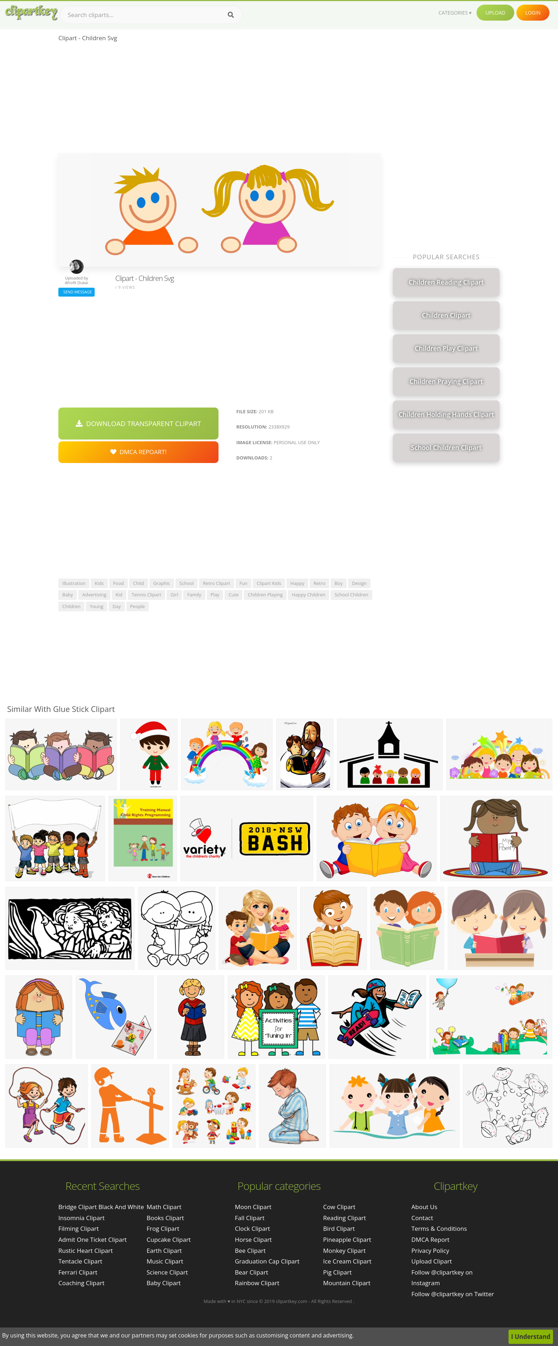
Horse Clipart (253, 1239)
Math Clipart (164, 1207)
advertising (94, 594)
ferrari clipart (77, 1272)
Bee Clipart (250, 1250)
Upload (495, 12)
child (138, 583)
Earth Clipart (164, 1250)
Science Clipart (167, 1272)
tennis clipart (146, 594)
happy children (308, 594)
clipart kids (269, 583)
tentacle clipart (80, 1261)
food (118, 583)
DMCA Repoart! (138, 452)
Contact (422, 1218)
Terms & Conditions (439, 1228)
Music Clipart (165, 1261)
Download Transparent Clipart (138, 423)
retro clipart (216, 583)
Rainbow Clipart (257, 1283)
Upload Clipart (431, 1261)
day (116, 606)
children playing (265, 594)
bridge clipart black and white (101, 1207)
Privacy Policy (430, 1250)
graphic (161, 583)
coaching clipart (81, 1283)
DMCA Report (430, 1239)
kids (99, 583)
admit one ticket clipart (92, 1239)
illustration (73, 583)
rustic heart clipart (85, 1250)
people (137, 606)
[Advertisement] (219, 100)
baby (67, 594)
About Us (424, 1207)
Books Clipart (165, 1218)
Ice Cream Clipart (347, 1261)
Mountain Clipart (346, 1283)
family (194, 594)
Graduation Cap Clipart (267, 1261)
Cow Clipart (339, 1207)
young (96, 606)
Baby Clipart (164, 1283)
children (71, 606)
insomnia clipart (81, 1218)
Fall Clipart (249, 1218)
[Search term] (151, 15)
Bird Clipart (339, 1228)
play (215, 594)
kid (119, 594)
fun (243, 583)
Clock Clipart (252, 1228)
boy (339, 583)
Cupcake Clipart (169, 1239)
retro (319, 583)
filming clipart (78, 1228)
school (186, 583)
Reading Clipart (344, 1218)
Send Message (76, 291)
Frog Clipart (163, 1228)
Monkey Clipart (344, 1250)
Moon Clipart (253, 1207)
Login (533, 12)
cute (233, 594)
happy (297, 583)
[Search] (230, 15)
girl (174, 594)
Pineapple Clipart (347, 1239)
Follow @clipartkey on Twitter (452, 1294)
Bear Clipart (251, 1272)
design (359, 583)
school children (351, 594)
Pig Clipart (337, 1272)
